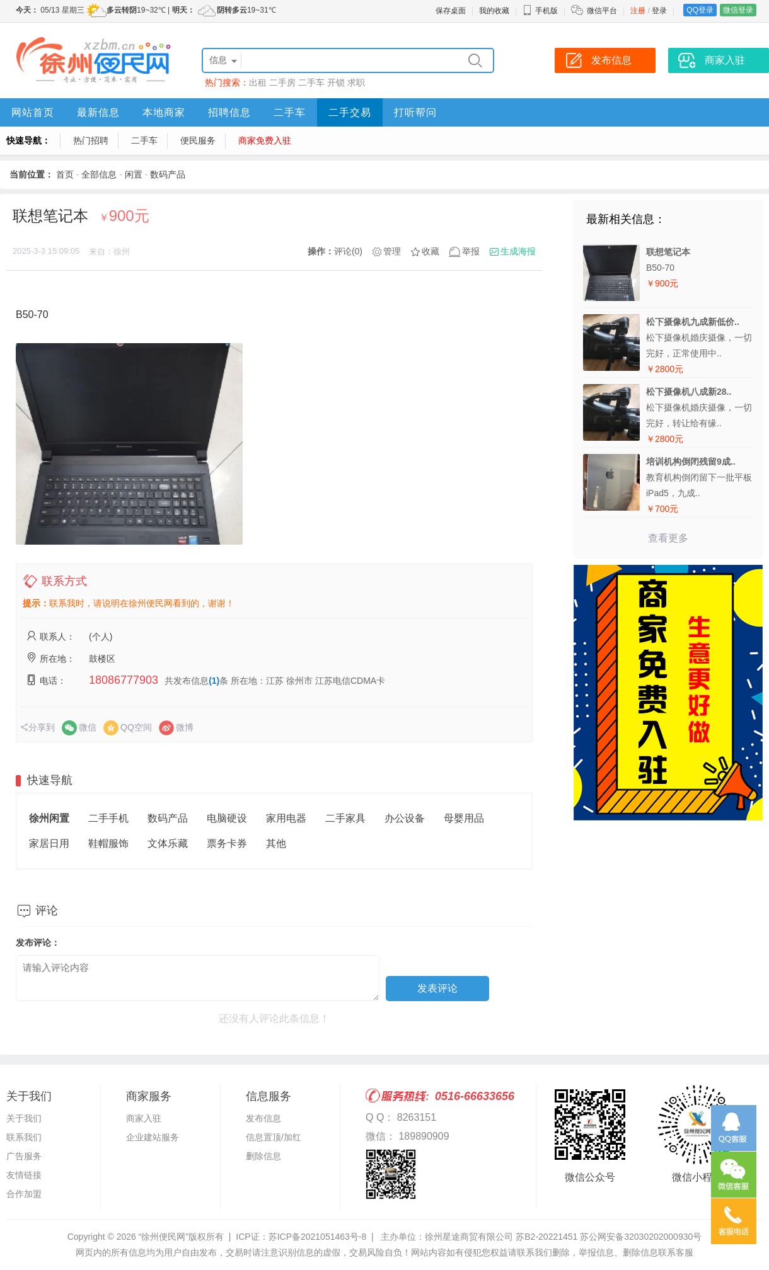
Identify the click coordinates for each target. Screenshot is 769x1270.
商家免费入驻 (264, 140)
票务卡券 (227, 843)
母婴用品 (464, 818)
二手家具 (345, 818)
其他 (276, 843)
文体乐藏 (167, 843)
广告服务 (24, 1156)
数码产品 (167, 174)
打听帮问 (415, 112)
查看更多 (668, 538)
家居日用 (49, 843)
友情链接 (24, 1175)
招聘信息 (229, 112)
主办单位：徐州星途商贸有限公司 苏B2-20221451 (479, 1237)
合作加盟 (24, 1194)
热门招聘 (90, 140)
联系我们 (24, 1137)
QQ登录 (700, 10)
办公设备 (404, 818)
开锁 (336, 82)
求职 (356, 82)
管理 (392, 251)
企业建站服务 (152, 1137)
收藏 (430, 251)
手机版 (540, 10)
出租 (258, 82)
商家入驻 (143, 1118)
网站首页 (32, 112)
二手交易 (349, 112)
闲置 (133, 174)
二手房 (282, 82)
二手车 (311, 82)
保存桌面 (451, 10)
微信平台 (602, 10)
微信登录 (738, 10)
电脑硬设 (227, 818)
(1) (214, 681)
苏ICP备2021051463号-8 (318, 1237)
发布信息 (263, 1118)
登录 (659, 10)
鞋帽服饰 (108, 843)
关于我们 (24, 1118)
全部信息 (99, 174)
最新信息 (98, 112)
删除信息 (263, 1156)
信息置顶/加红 (273, 1137)
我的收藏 (494, 10)
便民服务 (198, 140)
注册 (637, 10)
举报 (471, 251)
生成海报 (518, 251)
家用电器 (286, 818)
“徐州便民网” (163, 1237)
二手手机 (108, 818)
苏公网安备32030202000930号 (641, 1237)
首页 (65, 174)
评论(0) (348, 251)
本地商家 (163, 112)
